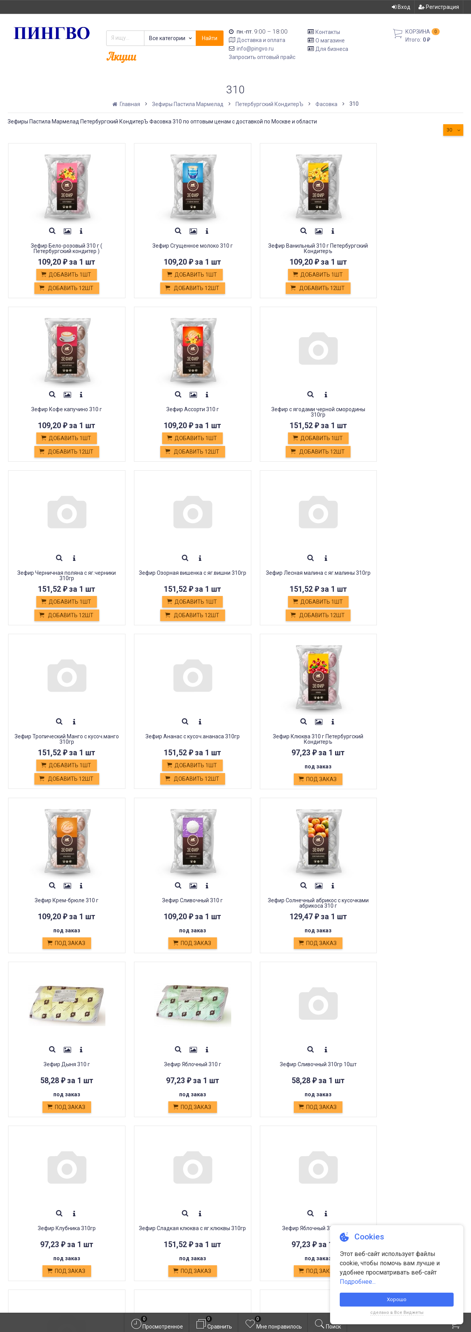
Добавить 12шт (60, 288)
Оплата (131, 1183)
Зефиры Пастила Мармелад (188, 104)
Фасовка (326, 104)
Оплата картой (141, 1227)
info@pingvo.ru (255, 49)
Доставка (135, 1175)
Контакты (327, 32)
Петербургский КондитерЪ (269, 104)
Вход (401, 7)
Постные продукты (148, 1209)
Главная (126, 104)
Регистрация (438, 7)
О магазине (330, 40)
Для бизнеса (331, 49)
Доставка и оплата (261, 40)
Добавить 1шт (61, 275)
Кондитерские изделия (154, 1201)
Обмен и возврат (145, 1192)
